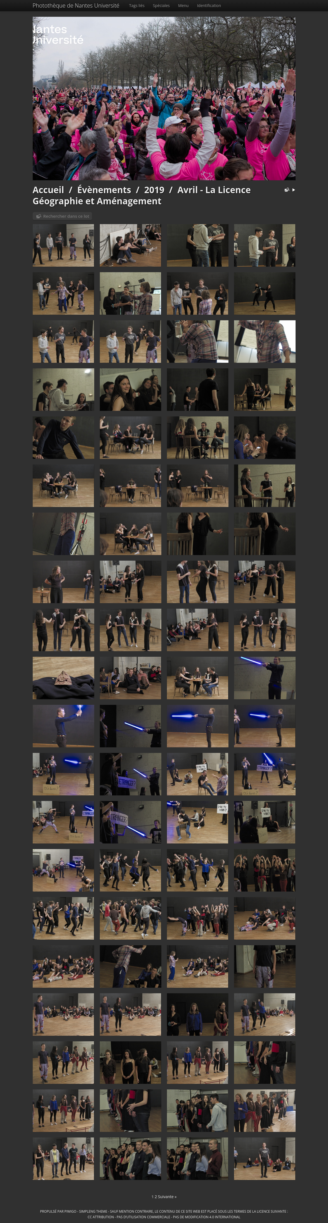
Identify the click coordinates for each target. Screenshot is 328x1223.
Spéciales (161, 5)
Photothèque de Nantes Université (76, 5)
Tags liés (137, 5)
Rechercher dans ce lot (66, 216)
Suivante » (167, 1196)
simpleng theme (93, 1211)
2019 (154, 190)
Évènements (104, 190)
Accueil (48, 190)
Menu (183, 5)
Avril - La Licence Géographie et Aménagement (142, 195)
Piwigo (70, 1211)
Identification (209, 5)
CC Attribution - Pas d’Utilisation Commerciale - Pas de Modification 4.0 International (164, 1217)
